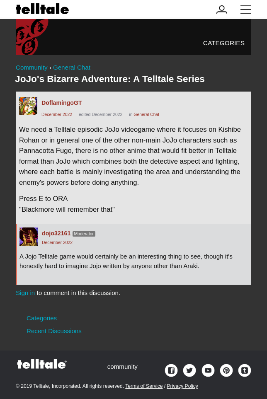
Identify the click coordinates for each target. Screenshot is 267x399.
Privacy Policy (182, 386)
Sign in (25, 292)
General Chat (146, 114)
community (122, 366)
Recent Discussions (54, 330)
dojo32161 (56, 233)
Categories (224, 42)
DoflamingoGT (61, 102)
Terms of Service (144, 386)
